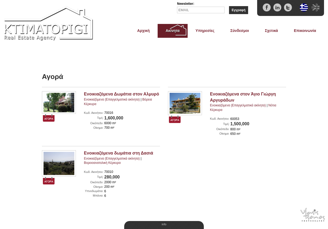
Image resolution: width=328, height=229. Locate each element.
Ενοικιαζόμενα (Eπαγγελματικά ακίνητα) (112, 99)
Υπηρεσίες (205, 30)
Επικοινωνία (305, 30)
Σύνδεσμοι (239, 30)
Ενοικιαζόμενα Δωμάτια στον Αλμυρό (121, 94)
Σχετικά (271, 30)
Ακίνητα (173, 30)
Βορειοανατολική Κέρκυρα (102, 163)
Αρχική (143, 30)
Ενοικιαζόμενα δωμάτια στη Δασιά (118, 153)
